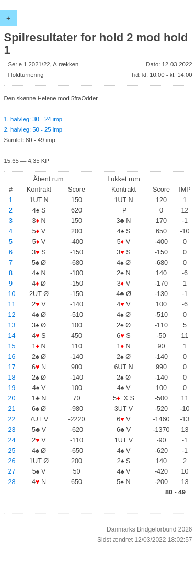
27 (12, 471)
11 (12, 304)
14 (12, 335)
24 (12, 440)
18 (12, 377)
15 (12, 346)
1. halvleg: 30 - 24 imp (33, 119)
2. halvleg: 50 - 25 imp (33, 129)
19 (12, 388)
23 (12, 429)
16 (12, 356)
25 (12, 450)
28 (12, 482)
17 (12, 367)
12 (12, 315)
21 (12, 408)
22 (12, 419)
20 (12, 398)
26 (12, 461)
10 (12, 294)
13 (12, 325)
